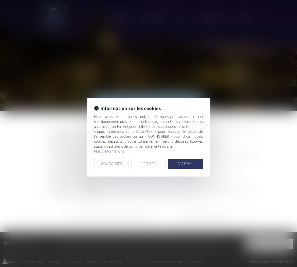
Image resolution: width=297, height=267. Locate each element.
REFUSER (149, 163)
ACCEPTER (185, 163)
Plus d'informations (109, 151)
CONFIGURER (111, 163)
